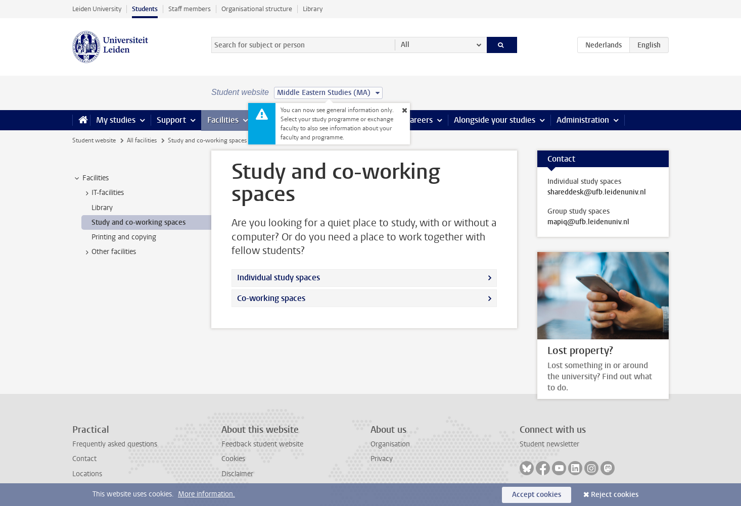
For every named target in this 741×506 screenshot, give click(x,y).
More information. (206, 494)
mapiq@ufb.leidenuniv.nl (588, 222)
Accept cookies (536, 494)
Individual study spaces (278, 277)
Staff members (189, 9)
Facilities (223, 120)
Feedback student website (262, 444)
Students (145, 9)
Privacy (381, 459)
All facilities (142, 140)
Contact (84, 459)
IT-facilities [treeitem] (103, 193)
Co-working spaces (271, 298)
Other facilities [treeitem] (109, 252)
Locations (87, 474)
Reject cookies (614, 494)
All (405, 44)
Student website (94, 140)
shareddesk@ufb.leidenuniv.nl (596, 192)
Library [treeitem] (102, 208)
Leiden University (96, 9)
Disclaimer (237, 474)
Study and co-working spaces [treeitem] (138, 222)
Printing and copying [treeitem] (123, 237)
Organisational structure (256, 9)
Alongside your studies (494, 120)
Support (171, 120)
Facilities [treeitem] (91, 178)
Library (312, 9)
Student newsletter (549, 444)
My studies (115, 120)
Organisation (390, 444)
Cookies (233, 459)
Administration (583, 120)
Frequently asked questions (114, 444)
